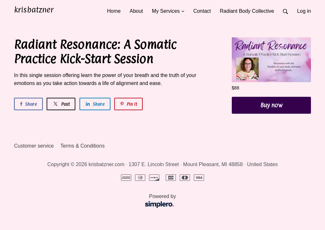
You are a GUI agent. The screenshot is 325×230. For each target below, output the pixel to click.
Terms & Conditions (82, 146)
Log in (304, 11)
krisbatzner (34, 9)
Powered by (97, 202)
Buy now (271, 105)
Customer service (34, 146)
